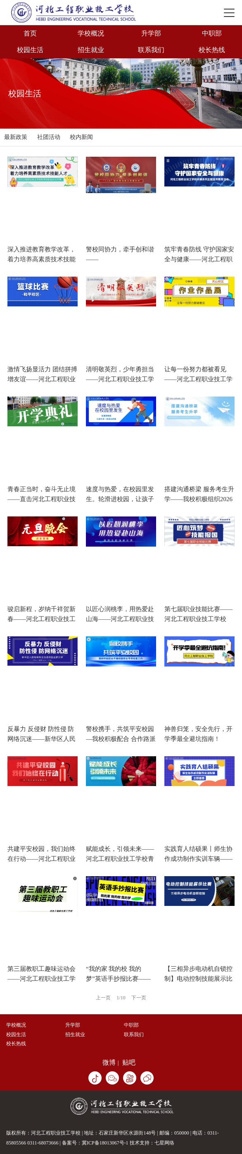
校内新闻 (81, 137)
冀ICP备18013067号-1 (105, 1143)
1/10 (120, 998)
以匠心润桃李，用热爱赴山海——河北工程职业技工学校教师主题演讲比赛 (120, 619)
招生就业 (91, 49)
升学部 (151, 33)
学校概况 (91, 33)
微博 (109, 1062)
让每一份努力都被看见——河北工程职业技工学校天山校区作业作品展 (198, 379)
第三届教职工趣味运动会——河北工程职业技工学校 (41, 978)
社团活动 (48, 137)
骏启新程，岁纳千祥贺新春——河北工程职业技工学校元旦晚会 (41, 619)
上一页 (103, 998)
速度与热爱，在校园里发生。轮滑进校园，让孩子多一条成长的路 (120, 499)
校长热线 (212, 49)
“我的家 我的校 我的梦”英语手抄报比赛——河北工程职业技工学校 (118, 978)
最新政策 (15, 137)
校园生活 (30, 49)
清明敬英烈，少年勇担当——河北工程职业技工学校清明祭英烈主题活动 (120, 379)
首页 (30, 33)
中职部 (212, 33)
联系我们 (151, 49)
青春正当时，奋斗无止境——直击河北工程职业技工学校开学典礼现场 (41, 499)
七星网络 (164, 1143)
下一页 (138, 998)
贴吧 (128, 1062)
